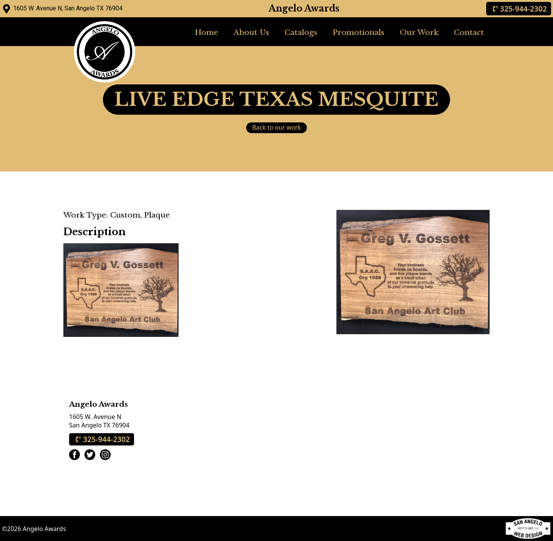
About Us (251, 32)
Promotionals (358, 32)
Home (206, 32)
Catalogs (301, 32)
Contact (469, 32)
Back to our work (276, 127)
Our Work (419, 32)
